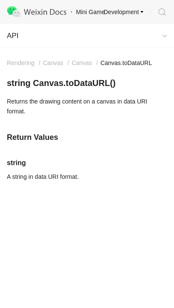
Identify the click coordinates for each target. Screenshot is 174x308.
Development (121, 12)
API (12, 36)
